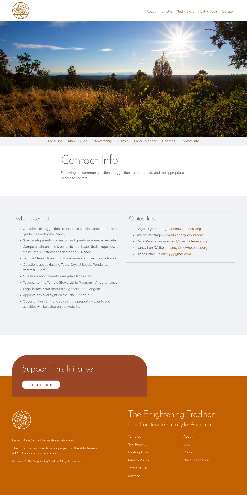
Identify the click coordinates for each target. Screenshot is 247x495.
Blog (187, 444)
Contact (189, 452)
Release (134, 476)
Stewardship (102, 141)
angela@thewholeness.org (181, 229)
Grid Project (185, 11)
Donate (227, 11)
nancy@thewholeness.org (187, 248)
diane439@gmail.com (174, 254)
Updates (168, 141)
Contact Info (190, 141)
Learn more (41, 385)
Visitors (123, 141)
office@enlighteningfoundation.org (48, 440)
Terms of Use (138, 468)
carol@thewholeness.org (188, 241)
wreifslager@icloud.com (185, 235)
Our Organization (196, 460)
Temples (166, 11)
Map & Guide (77, 141)
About (151, 11)
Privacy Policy (138, 460)
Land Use (55, 141)
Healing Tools (208, 11)
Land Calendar (145, 141)
